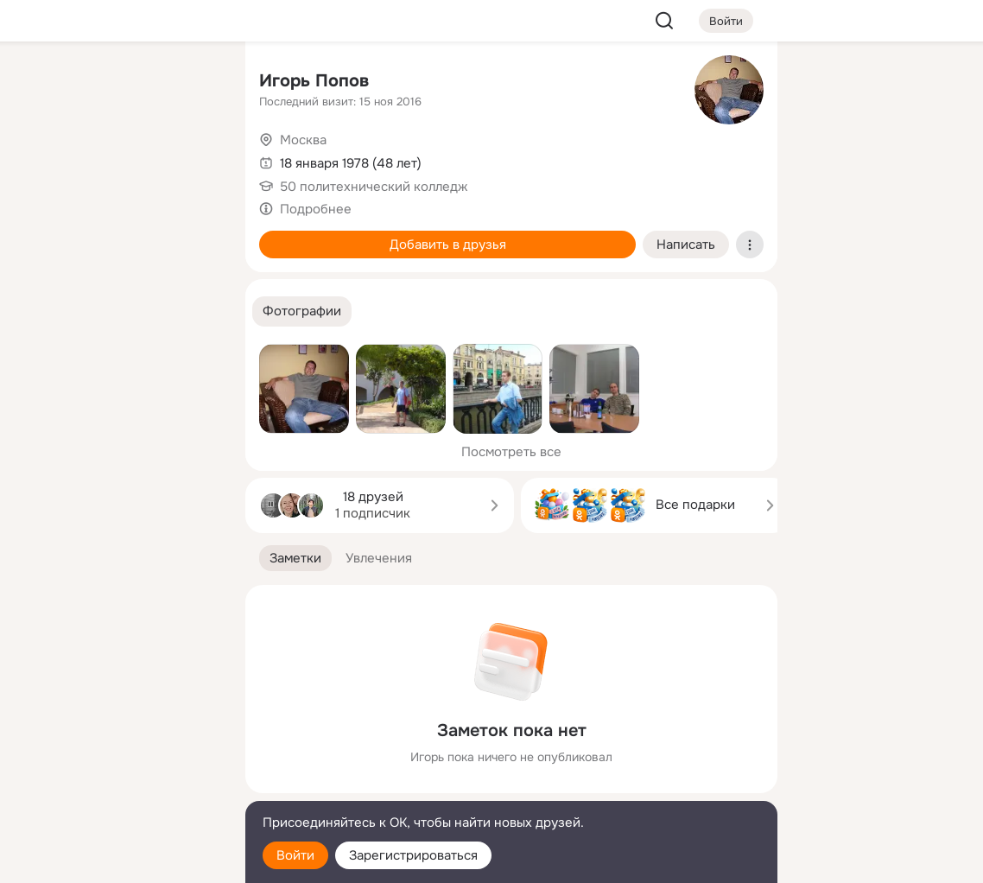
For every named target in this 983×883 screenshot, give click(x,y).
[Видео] (193, 159)
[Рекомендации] (117, 311)
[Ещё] (117, 749)
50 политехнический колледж (373, 186)
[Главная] (41, 83)
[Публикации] (41, 159)
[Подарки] (41, 235)
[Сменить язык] (117, 786)
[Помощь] (41, 311)
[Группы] (193, 83)
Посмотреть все (511, 452)
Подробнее (316, 209)
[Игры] (193, 235)
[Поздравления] (117, 235)
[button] (302, 311)
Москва (303, 140)
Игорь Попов (314, 81)
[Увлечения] (117, 83)
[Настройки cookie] (117, 860)
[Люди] (117, 159)
